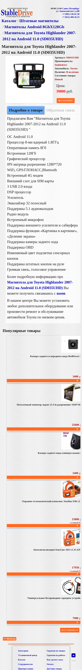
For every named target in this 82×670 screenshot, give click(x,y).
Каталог (9, 21)
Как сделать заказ (55, 660)
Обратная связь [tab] (60, 110)
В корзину (65, 100)
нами (61, 293)
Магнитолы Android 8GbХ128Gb (34, 27)
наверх (73, 657)
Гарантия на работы (56, 655)
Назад (9, 638)
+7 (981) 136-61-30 (70, 14)
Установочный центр (27, 655)
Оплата (50, 664)
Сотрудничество (25, 664)
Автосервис (23, 651)
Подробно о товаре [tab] (26, 110)
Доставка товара (54, 669)
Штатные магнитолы (39, 21)
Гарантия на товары (56, 651)
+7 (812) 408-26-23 (70, 17)
